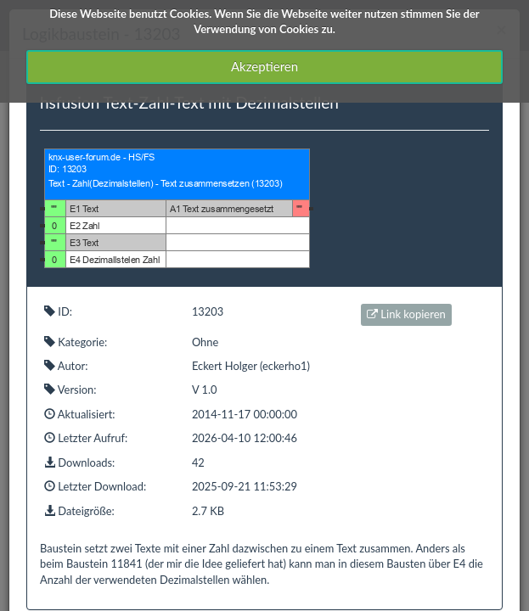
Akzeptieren (264, 66)
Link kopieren (406, 314)
